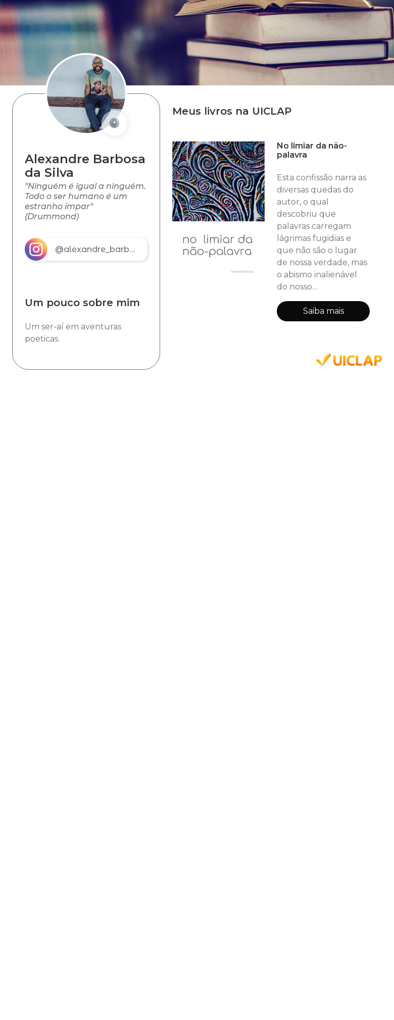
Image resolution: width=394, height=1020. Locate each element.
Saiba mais (323, 311)
